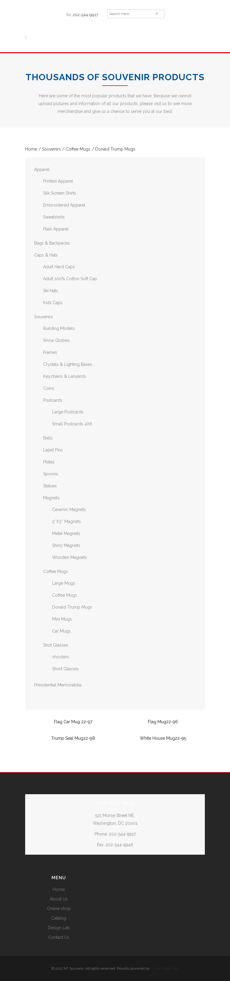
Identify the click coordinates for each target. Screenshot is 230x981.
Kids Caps (53, 302)
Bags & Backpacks (52, 243)
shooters (60, 656)
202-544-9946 (119, 844)
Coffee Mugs (78, 149)
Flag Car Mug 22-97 (73, 721)
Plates (49, 462)
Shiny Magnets (66, 545)
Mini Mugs (62, 619)
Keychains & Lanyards (64, 376)
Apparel (41, 169)
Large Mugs (63, 583)
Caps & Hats (46, 255)
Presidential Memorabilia (57, 685)
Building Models (59, 328)
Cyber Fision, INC (165, 968)
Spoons (50, 473)
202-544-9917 (85, 15)
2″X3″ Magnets (66, 521)
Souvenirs (51, 149)
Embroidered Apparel (64, 205)
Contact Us (58, 937)
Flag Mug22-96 (163, 721)
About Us (59, 899)
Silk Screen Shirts (59, 193)
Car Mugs (61, 631)
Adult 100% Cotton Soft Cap (70, 278)
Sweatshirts (54, 217)
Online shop (59, 908)
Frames (50, 352)
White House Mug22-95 (163, 738)
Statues (50, 485)
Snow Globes (56, 340)
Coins (48, 388)
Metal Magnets (66, 533)
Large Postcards (68, 412)
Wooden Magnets (69, 557)
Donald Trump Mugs (72, 607)
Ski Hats (50, 290)
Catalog (58, 918)
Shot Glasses (55, 645)
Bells (48, 438)
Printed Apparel (58, 181)
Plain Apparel (56, 229)
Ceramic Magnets (69, 509)
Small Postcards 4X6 (72, 423)
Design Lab (59, 927)
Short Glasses (65, 668)
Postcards (52, 400)
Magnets (51, 497)
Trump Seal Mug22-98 (73, 738)
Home (31, 149)
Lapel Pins (53, 450)
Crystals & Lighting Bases (67, 364)
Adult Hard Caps (59, 266)
